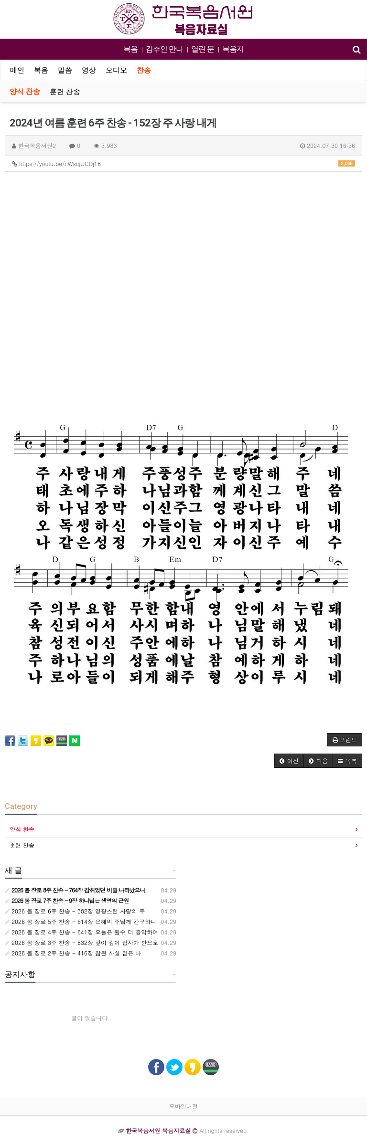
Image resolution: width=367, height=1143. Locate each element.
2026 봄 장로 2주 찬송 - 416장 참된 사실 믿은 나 (73, 953)
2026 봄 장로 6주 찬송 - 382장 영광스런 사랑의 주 (75, 911)
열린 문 (202, 48)
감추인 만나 (164, 48)
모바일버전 (183, 1106)
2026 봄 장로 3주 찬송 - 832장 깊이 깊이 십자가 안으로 (81, 942)
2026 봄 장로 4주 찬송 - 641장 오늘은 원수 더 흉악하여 (81, 932)
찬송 (144, 70)
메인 (17, 70)
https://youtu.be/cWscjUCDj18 (183, 163)
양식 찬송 (25, 91)
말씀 (65, 70)
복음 (130, 48)
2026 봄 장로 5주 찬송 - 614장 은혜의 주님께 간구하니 (80, 921)
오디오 (116, 70)
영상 (89, 70)
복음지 (233, 48)
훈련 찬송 (65, 91)
